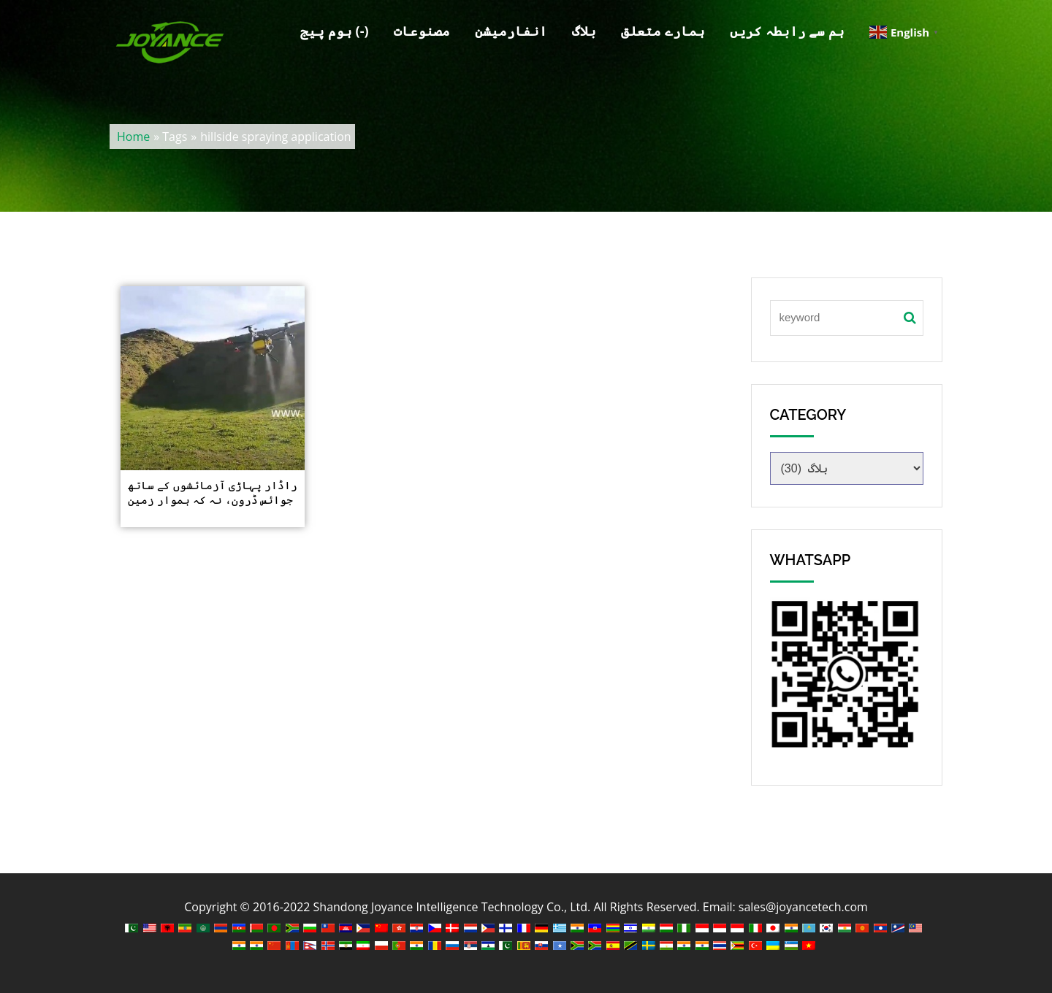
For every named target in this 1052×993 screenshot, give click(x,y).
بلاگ (584, 30)
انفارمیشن (511, 30)
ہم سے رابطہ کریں (787, 30)
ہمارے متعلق (663, 30)
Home (133, 137)
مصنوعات (422, 30)
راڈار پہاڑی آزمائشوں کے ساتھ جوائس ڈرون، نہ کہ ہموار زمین (212, 492)
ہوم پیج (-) (334, 30)
